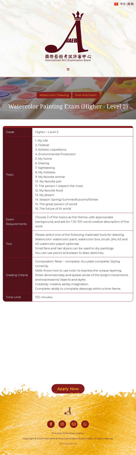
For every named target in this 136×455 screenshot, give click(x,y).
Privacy (64, 443)
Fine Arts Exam (86, 95)
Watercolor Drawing (54, 95)
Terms (73, 443)
